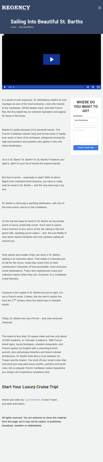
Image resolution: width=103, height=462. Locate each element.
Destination (78, 116)
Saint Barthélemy (26, 27)
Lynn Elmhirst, (33, 399)
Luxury (13, 27)
